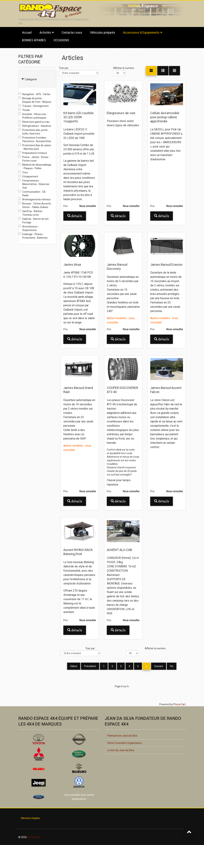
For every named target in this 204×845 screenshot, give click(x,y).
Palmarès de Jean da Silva (122, 735)
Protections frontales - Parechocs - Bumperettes (35, 139)
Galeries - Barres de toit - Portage (34, 220)
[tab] (37, 78)
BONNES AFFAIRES (34, 40)
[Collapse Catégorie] (22, 79)
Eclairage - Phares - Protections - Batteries (33, 235)
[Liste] (174, 70)
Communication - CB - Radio (33, 193)
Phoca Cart (179, 704)
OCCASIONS (61, 40)
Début (73, 666)
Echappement (28, 176)
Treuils (24, 109)
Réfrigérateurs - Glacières (35, 125)
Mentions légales (30, 817)
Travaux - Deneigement (34, 105)
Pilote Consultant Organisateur (124, 742)
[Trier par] (79, 73)
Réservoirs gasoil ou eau (34, 121)
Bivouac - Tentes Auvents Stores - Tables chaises (35, 205)
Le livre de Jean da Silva (120, 749)
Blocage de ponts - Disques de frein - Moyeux (35, 100)
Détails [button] (74, 216)
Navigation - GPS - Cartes (34, 94)
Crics (23, 172)
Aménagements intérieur (35, 199)
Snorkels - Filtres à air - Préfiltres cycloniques (33, 115)
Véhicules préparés (102, 32)
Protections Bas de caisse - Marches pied (35, 147)
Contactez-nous (72, 32)
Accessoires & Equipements (141, 32)
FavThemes (34, 836)
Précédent (90, 666)
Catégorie (31, 79)
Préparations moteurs (33, 152)
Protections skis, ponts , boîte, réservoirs (34, 131)
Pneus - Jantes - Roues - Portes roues (34, 158)
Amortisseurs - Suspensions (29, 228)
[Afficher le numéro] (119, 73)
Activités (45, 32)
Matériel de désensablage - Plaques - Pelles (35, 166)
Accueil (27, 32)
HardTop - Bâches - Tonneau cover (31, 212)
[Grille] (151, 70)
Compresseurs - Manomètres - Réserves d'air (34, 184)
